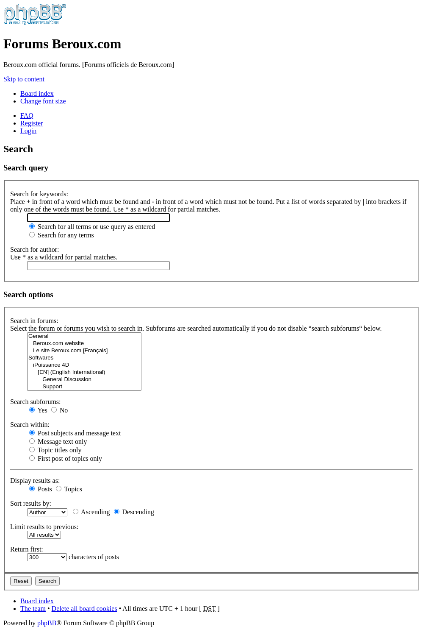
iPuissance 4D (84, 365)
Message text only (58, 441)
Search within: (30, 424)
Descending (134, 511)
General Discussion (84, 379)
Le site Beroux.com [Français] (84, 350)
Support (84, 386)
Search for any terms (61, 235)
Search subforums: (35, 401)
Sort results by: (30, 503)
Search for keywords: (39, 194)
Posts (40, 489)
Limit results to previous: (44, 526)
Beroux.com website (84, 343)
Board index (37, 93)
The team (33, 608)
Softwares (84, 358)
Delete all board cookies (84, 608)
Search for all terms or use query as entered (92, 226)
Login (28, 130)
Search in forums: (34, 320)
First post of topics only (65, 458)
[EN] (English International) (84, 372)
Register (31, 123)
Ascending (91, 511)
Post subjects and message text (75, 433)
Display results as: (35, 480)
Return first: (26, 549)
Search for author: (34, 249)
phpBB (46, 623)
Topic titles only (55, 450)
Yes (38, 410)
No (59, 410)
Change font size (43, 101)
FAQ (26, 115)
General (84, 336)
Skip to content (23, 79)
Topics (69, 489)
